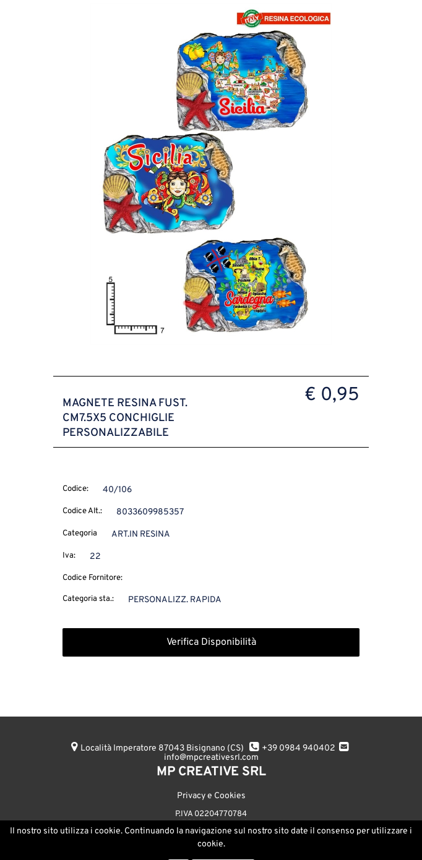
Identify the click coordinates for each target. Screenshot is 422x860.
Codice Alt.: (82, 511)
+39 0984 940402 (298, 748)
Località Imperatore (162, 748)
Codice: (75, 489)
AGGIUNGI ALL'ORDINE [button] (148, 839)
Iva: (68, 556)
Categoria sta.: (88, 599)
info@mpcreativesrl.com (211, 757)
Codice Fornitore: (92, 578)
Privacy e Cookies (211, 796)
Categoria (79, 534)
